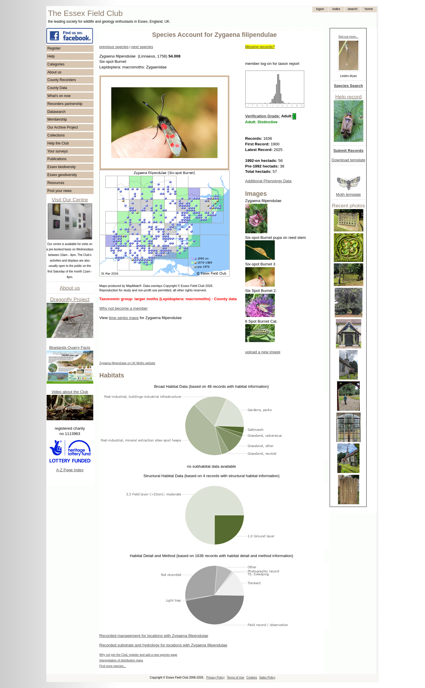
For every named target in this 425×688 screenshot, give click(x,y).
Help (51, 56)
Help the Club (58, 143)
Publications (57, 159)
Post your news (60, 191)
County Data (57, 88)
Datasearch (57, 112)
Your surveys (58, 151)
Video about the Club (69, 392)
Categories (56, 64)
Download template (348, 160)
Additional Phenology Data (268, 181)
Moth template (348, 194)
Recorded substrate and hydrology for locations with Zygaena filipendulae (163, 645)
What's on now (59, 96)
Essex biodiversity (62, 167)
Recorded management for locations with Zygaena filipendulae (153, 635)
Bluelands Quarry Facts (69, 347)
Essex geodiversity (62, 175)
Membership (57, 119)
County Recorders (62, 80)
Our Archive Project (63, 127)
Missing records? (260, 47)
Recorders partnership (65, 104)
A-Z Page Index (70, 470)
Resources (56, 183)
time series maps (124, 318)
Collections (56, 135)
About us (54, 72)
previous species (114, 47)
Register (54, 48)
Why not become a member (123, 308)
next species (142, 47)
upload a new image (262, 352)
